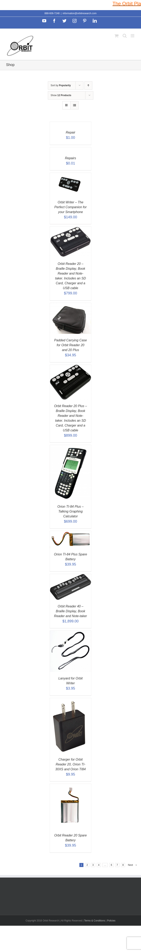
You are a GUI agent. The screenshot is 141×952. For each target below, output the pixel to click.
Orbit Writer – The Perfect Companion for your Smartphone (70, 207)
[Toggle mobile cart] (117, 36)
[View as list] (74, 105)
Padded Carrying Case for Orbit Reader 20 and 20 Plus (70, 345)
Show (61, 95)
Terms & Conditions (95, 920)
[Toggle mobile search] (125, 36)
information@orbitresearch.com (80, 13)
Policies (111, 920)
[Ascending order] (88, 85)
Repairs (70, 158)
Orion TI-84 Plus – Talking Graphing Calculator (70, 511)
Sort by (61, 85)
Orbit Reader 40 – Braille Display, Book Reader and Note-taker (70, 611)
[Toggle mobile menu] (133, 36)
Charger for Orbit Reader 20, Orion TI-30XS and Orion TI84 (70, 764)
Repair (70, 132)
